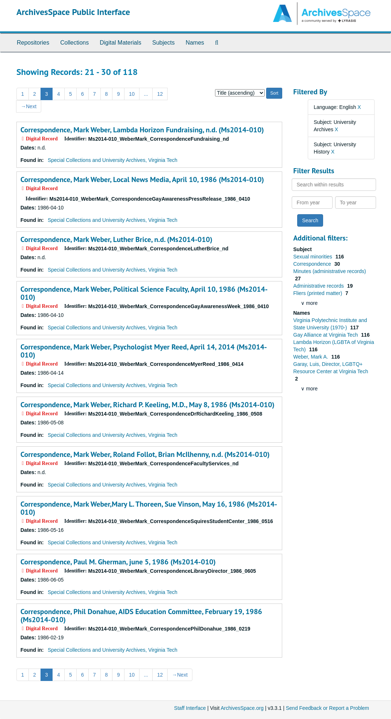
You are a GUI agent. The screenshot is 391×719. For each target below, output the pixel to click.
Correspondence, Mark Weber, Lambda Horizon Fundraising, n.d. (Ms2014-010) (142, 130)
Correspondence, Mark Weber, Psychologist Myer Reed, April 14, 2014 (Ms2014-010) (143, 351)
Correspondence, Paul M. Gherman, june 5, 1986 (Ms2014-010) (118, 562)
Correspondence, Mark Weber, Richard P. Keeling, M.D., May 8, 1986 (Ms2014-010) (147, 404)
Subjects (163, 42)
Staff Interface (190, 708)
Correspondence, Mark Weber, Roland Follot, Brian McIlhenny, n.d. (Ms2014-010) (145, 454)
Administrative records (319, 286)
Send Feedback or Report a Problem (327, 708)
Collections (74, 42)
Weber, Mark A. (311, 357)
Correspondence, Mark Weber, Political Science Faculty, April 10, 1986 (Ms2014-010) (144, 293)
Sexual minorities (313, 257)
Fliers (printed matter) (318, 293)
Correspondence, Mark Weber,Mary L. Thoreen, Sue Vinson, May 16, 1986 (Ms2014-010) (148, 508)
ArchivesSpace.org (242, 708)
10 (132, 94)
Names (194, 42)
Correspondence (312, 264)
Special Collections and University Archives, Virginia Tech (112, 160)
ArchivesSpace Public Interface (73, 12)
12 (160, 94)
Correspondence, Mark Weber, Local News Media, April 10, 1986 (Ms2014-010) (142, 179)
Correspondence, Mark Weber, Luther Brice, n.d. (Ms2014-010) (116, 239)
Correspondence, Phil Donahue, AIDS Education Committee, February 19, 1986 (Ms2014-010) (141, 615)
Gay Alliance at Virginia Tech (326, 335)
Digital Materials (120, 42)
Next (29, 106)
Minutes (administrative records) (329, 271)
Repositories (33, 42)
